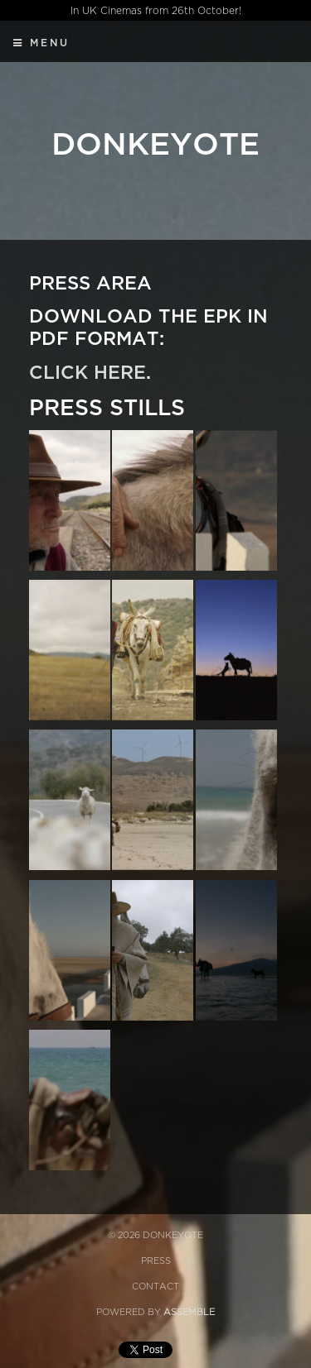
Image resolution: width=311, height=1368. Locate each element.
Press (156, 1260)
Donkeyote (155, 145)
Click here (87, 373)
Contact (155, 1286)
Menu (41, 43)
